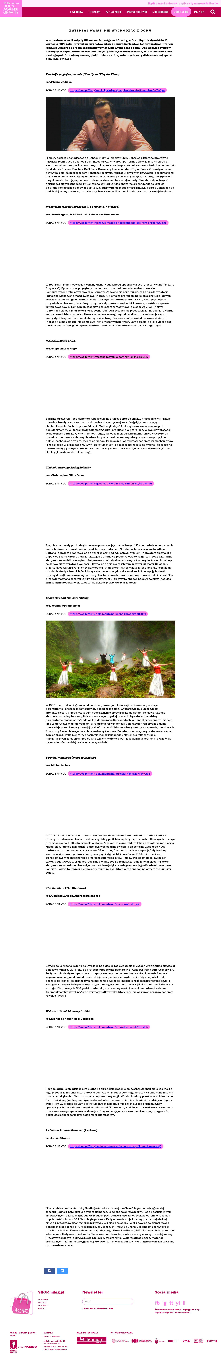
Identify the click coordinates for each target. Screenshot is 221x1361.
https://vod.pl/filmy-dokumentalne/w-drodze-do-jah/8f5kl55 (109, 1027)
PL (196, 12)
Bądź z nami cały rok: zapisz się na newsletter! (183, 3)
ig (164, 1303)
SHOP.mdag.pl (51, 1292)
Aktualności (114, 12)
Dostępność (160, 12)
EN (202, 12)
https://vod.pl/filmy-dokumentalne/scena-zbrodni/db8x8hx (108, 614)
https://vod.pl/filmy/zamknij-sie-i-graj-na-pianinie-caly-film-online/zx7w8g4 (117, 90)
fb (157, 1303)
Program (94, 12)
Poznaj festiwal (137, 12)
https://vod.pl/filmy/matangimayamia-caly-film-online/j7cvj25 (109, 357)
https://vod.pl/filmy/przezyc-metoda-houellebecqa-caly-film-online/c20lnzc (118, 223)
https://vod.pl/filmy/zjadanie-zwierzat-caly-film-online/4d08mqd (111, 483)
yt (178, 1303)
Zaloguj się (181, 12)
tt (171, 1303)
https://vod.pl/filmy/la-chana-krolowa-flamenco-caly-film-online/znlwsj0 (115, 1146)
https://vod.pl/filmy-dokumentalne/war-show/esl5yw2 (104, 904)
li (184, 1303)
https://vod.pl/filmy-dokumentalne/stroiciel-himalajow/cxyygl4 (110, 774)
